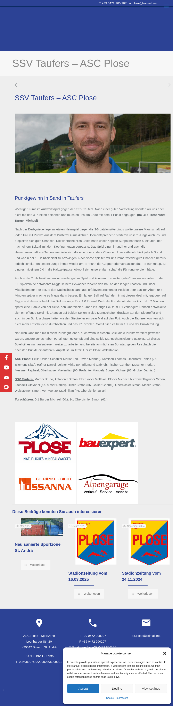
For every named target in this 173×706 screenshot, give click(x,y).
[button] (165, 653)
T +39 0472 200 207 (112, 3)
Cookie (110, 698)
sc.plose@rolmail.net (143, 3)
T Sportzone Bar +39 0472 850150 (92, 647)
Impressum (122, 698)
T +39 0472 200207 (92, 635)
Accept (83, 688)
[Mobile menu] (166, 6)
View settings (151, 688)
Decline (117, 688)
